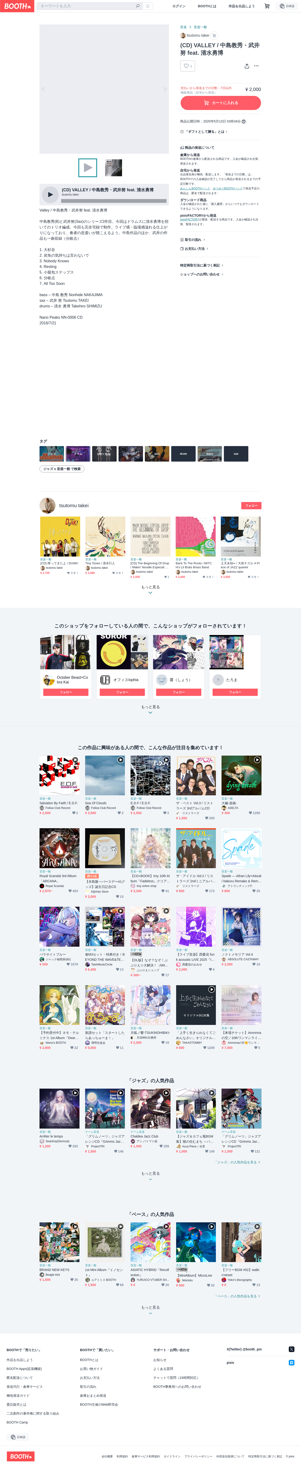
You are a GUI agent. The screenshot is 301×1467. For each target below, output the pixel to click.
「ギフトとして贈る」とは (204, 131)
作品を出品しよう (242, 6)
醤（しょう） (181, 680)
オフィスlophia (126, 680)
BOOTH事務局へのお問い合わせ (177, 1387)
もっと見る (150, 711)
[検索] (138, 6)
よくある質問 (163, 1369)
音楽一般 (200, 27)
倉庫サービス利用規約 (146, 1456)
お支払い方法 (195, 249)
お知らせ (159, 1360)
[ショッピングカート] (267, 6)
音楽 (183, 27)
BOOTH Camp (17, 1422)
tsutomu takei (74, 505)
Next (165, 89)
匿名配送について (20, 1378)
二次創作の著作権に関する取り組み (33, 1413)
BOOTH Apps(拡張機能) (24, 1369)
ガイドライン (172, 1456)
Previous (43, 89)
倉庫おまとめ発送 (93, 1395)
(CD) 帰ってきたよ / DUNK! (59, 563)
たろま (232, 680)
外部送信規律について (230, 1456)
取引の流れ (193, 240)
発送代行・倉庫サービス (25, 1387)
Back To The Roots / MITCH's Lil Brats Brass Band (194, 565)
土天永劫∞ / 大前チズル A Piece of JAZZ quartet (240, 565)
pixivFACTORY (189, 219)
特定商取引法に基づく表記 (200, 265)
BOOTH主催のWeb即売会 (99, 1404)
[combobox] (90, 6)
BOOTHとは (207, 6)
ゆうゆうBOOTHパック (228, 188)
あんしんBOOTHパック (195, 188)
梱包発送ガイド (18, 1395)
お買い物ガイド (91, 1369)
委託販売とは (16, 1404)
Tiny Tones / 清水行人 (100, 563)
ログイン (179, 6)
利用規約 (122, 1456)
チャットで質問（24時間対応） (176, 1378)
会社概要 (107, 1456)
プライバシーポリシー (198, 1456)
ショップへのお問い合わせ (200, 274)
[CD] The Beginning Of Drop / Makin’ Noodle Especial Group (150, 565)
